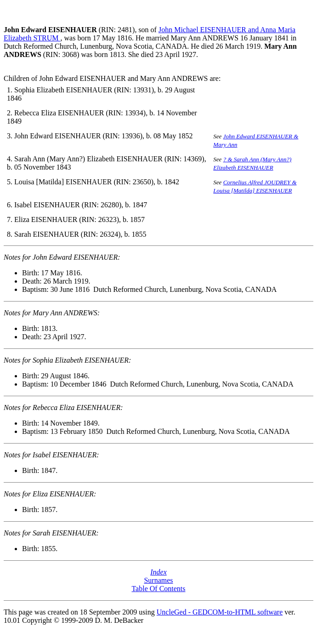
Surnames (158, 580)
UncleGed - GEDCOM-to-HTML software (220, 612)
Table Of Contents (158, 588)
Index (158, 572)
